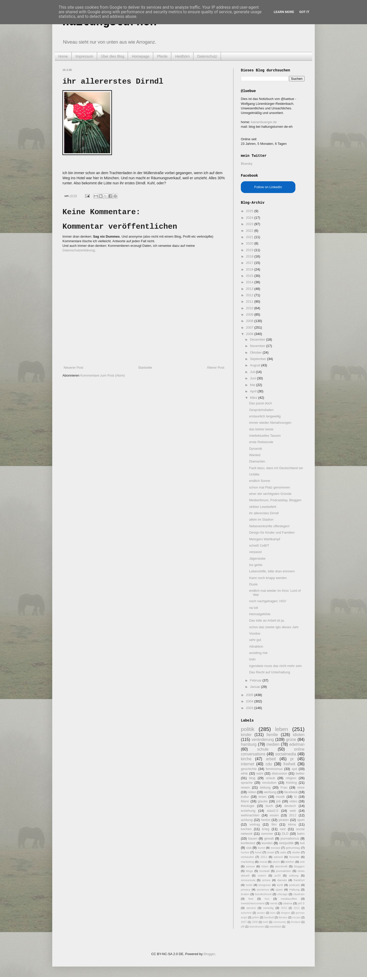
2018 (250, 256)
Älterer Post (215, 367)
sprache (247, 783)
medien (272, 744)
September (258, 359)
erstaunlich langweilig (265, 416)
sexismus (263, 889)
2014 (250, 282)
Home (63, 56)
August (255, 365)
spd (294, 769)
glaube (263, 801)
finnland (295, 922)
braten (245, 894)
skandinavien (257, 926)
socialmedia (285, 754)
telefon (289, 861)
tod (302, 843)
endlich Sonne (259, 481)
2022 (250, 231)
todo (252, 659)
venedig (268, 907)
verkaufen (247, 856)
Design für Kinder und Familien (271, 532)
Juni (253, 378)
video (293, 801)
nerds (274, 903)
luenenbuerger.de (264, 122)
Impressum (84, 56)
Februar (256, 680)
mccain (296, 917)
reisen (245, 787)
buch (269, 806)
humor (245, 852)
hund (258, 852)
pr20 (277, 875)
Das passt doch (260, 403)
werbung (270, 792)
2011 (250, 301)
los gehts (255, 565)
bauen (252, 838)
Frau (284, 787)
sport (301, 820)
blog (252, 778)
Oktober (256, 352)
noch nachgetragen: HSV (267, 601)
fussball (264, 870)
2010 (250, 308)
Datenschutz (207, 56)
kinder (246, 734)
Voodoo (254, 633)
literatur (283, 917)
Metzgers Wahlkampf (264, 539)
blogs (249, 870)
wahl (259, 773)
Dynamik (255, 449)
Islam (265, 866)
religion (291, 778)
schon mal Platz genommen (269, 487)
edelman (297, 744)
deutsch (290, 806)
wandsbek (275, 926)
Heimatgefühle (259, 614)
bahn (301, 833)
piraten (284, 820)
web (293, 811)
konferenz (248, 843)
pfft (242, 926)
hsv (267, 898)
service (251, 907)
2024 (250, 218)
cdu (269, 764)
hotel (249, 884)
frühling (291, 783)
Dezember (258, 339)
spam (279, 889)
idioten (299, 734)
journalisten (283, 870)
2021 (250, 237)
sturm (276, 861)
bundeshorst (263, 894)
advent (278, 856)
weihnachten (250, 815)
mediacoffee (289, 898)
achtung (247, 820)
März (254, 398)
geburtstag (293, 847)
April (254, 391)
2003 (250, 708)
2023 (250, 224)
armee (266, 880)
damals (282, 880)
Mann (245, 801)
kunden (267, 843)
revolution (269, 783)
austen (261, 912)
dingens (285, 912)
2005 (250, 695)
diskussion (279, 773)
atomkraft (281, 866)
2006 (250, 334)
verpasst (255, 552)
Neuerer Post (73, 367)
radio (283, 852)
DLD (285, 833)
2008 (250, 321)
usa (248, 848)
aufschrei (246, 912)
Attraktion (256, 646)
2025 (250, 211)
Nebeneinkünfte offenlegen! (269, 526)
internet (247, 764)
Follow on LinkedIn (268, 187)
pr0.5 (301, 903)
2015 (250, 276)
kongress (265, 884)
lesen (262, 797)
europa (275, 847)
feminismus (274, 769)
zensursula (248, 880)
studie (296, 852)
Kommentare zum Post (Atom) (102, 375)
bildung (265, 787)
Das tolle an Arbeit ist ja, (266, 620)
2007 (250, 327)
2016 (250, 269)
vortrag (255, 824)
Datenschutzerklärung (78, 250)
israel (270, 852)
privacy (245, 889)
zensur (250, 866)
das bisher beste (261, 429)
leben (281, 729)
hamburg (249, 744)
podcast (294, 884)
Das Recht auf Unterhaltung (269, 672)
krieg (265, 829)
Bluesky (247, 163)
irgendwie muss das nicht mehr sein (275, 666)
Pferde (162, 56)
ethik (244, 773)
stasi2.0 (272, 811)
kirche (246, 759)
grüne (291, 739)
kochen (246, 829)
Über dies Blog (112, 56)
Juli (253, 372)
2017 (250, 263)
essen (274, 815)
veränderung (263, 739)
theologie (247, 806)
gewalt (269, 838)
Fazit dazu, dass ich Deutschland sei (276, 468)
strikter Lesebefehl (262, 507)
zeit (302, 861)
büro (273, 912)
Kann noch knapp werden (267, 578)
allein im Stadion (261, 519)
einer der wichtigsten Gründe (270, 494)
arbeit (271, 759)
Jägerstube (257, 558)
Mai (253, 385)
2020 (250, 243)
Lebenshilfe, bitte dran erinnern (272, 571)
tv (295, 797)
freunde (294, 856)
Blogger (209, 954)
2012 (250, 295)
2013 (250, 289)
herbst (265, 820)
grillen (255, 917)
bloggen (299, 866)
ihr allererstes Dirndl (264, 513)
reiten (252, 792)
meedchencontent (253, 903)
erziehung (248, 811)
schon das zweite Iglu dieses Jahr (273, 627)
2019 (250, 250)
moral (263, 861)
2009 (250, 314)
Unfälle (254, 474)
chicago (282, 894)
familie (272, 734)
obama (287, 903)
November (258, 346)
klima (292, 824)
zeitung (294, 875)
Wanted (254, 455)
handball (269, 917)
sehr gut (255, 640)
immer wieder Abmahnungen (270, 423)
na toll (253, 608)
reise (301, 787)
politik (247, 729)
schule (263, 749)
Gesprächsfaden (261, 410)
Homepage (140, 56)
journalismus (290, 838)
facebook (291, 792)
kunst (261, 847)
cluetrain (299, 894)
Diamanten (257, 461)
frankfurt (299, 880)
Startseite (145, 367)
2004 (250, 701)
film (274, 824)
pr (292, 759)
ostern (262, 875)
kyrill (280, 884)
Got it (304, 12)
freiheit (289, 764)
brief (265, 922)
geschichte (249, 769)
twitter (300, 773)
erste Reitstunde (261, 442)
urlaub (270, 778)
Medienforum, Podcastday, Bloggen (275, 500)
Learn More (284, 12)
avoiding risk (258, 653)
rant (282, 829)
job (278, 801)
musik (280, 797)
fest (250, 898)
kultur (245, 797)
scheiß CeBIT (259, 545)
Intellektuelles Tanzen (265, 436)
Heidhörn (182, 56)
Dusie (253, 584)
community (279, 922)
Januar (255, 687)
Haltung (294, 889)
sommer (267, 833)
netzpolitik (286, 843)
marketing (247, 861)
